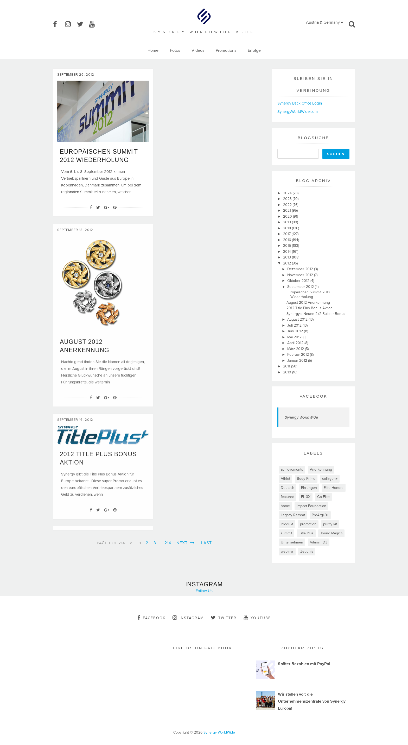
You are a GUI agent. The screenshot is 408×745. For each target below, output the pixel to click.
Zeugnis (306, 551)
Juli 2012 (295, 325)
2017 (287, 234)
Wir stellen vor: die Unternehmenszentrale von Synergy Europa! (312, 701)
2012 (287, 263)
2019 (287, 222)
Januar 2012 (297, 360)
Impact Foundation (311, 506)
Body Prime (306, 478)
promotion (308, 524)
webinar (287, 551)
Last (206, 543)
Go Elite (323, 497)
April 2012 (295, 343)
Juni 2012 (295, 331)
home (285, 506)
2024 (288, 193)
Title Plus (306, 533)
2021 (287, 210)
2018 (287, 228)
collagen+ (329, 478)
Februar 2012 (298, 354)
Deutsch (287, 487)
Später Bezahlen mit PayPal (304, 663)
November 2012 (300, 275)
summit (286, 533)
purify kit (330, 524)
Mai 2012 (295, 337)
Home (153, 50)
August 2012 (298, 319)
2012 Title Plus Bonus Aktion (309, 308)
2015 (287, 245)
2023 (288, 199)
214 (167, 543)
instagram (188, 617)
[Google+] (106, 207)
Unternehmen (292, 542)
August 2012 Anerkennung (308, 302)
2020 (288, 216)
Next (185, 543)
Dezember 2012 (300, 269)
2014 (287, 251)
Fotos (175, 50)
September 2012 (301, 286)
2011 (287, 366)
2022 (288, 205)
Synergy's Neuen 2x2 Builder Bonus (315, 314)
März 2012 (296, 349)
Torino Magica (331, 533)
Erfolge (254, 50)
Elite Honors (333, 487)
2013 (287, 257)
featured (287, 497)
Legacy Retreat (293, 515)
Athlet (285, 478)
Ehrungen (309, 487)
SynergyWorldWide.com (297, 111)
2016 (287, 240)
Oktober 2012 (298, 280)
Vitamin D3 (318, 542)
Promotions (226, 50)
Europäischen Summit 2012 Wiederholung (308, 294)
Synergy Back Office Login (299, 103)
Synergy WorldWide (301, 417)
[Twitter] (98, 207)
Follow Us (204, 590)
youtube (257, 617)
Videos (198, 50)
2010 (287, 372)
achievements (292, 469)
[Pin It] (115, 207)
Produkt (287, 524)
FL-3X (305, 497)
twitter (224, 617)
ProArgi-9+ (320, 515)
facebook (151, 617)
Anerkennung (321, 469)
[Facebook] (91, 207)
